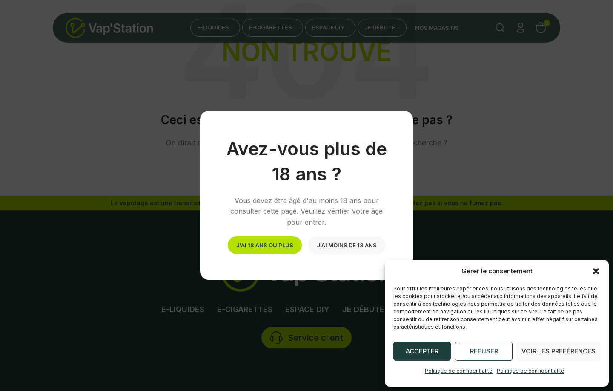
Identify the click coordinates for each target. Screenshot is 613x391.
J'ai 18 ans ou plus (264, 245)
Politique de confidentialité (459, 371)
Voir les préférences (558, 351)
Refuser (484, 351)
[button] (596, 271)
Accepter (422, 351)
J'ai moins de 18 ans (347, 245)
